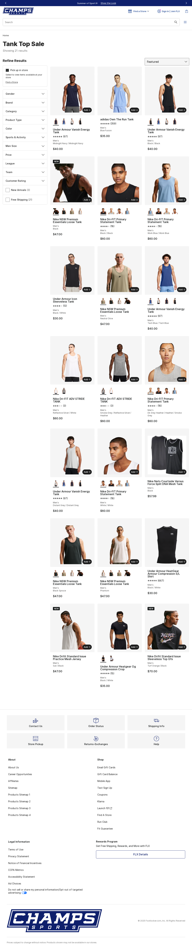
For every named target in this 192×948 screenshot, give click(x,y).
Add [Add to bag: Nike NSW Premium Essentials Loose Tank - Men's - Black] (87, 199)
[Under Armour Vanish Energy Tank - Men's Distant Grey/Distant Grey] (72, 121)
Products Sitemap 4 (19, 815)
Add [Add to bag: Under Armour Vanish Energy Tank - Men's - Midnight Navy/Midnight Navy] (87, 110)
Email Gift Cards (106, 767)
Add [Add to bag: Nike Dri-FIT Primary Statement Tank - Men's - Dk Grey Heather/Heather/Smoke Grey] (181, 379)
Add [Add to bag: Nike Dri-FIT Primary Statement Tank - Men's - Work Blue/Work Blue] (181, 199)
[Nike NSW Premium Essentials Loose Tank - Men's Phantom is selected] (103, 573)
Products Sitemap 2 (19, 801)
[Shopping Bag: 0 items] (186, 11)
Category (25, 111)
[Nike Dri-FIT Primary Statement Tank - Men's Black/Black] (159, 211)
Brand (25, 102)
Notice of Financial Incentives (25, 863)
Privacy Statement (18, 856)
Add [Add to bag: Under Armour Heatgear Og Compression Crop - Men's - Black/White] (134, 647)
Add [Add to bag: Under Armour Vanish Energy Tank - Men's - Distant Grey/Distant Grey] (87, 472)
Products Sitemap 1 (19, 794)
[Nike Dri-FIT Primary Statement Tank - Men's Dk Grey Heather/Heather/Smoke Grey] (111, 211)
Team (25, 172)
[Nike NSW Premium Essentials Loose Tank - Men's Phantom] (80, 211)
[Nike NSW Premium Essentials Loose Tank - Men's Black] (127, 301)
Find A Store (104, 815)
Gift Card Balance (107, 774)
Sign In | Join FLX (168, 11)
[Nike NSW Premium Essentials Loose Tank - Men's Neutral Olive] (72, 211)
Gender (25, 93)
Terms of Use (15, 849)
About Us (13, 767)
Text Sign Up (104, 787)
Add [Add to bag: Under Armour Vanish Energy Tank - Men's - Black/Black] (181, 110)
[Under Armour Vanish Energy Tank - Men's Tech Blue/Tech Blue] (64, 121)
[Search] (91, 22)
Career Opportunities (20, 774)
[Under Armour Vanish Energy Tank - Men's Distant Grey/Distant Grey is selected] (56, 483)
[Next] (186, 3)
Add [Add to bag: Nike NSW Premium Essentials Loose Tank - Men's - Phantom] (134, 561)
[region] (96, 3)
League (25, 163)
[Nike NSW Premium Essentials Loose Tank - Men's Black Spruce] (64, 211)
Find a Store (12, 82)
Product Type (25, 119)
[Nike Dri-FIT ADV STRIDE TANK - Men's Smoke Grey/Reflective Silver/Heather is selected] (103, 391)
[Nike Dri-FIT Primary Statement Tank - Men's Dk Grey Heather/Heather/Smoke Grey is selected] (151, 391)
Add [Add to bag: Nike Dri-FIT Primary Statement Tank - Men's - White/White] (134, 472)
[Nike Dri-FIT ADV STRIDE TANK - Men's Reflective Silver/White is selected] (56, 391)
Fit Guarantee (105, 828)
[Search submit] (176, 22)
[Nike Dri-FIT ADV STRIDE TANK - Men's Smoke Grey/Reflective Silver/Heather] (64, 391)
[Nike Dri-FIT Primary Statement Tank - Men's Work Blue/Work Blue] (127, 211)
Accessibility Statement (21, 876)
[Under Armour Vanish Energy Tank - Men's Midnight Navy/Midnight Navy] (175, 121)
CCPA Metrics (16, 869)
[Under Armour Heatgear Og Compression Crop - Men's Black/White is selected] (103, 658)
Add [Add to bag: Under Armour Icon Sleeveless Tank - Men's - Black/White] (87, 289)
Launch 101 (104, 808)
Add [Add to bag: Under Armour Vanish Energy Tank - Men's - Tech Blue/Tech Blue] (181, 289)
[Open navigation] (185, 22)
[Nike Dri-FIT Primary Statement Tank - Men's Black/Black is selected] (103, 211)
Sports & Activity (25, 137)
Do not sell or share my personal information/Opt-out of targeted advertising (45, 891)
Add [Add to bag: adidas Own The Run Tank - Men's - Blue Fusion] (134, 110)
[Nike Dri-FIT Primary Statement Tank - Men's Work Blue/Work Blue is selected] (151, 211)
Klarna (100, 801)
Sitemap (12, 787)
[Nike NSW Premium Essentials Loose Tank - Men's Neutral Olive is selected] (103, 301)
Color (25, 128)
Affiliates (13, 781)
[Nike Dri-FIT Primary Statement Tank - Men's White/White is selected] (103, 483)
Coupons (102, 794)
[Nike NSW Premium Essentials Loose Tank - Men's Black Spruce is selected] (56, 573)
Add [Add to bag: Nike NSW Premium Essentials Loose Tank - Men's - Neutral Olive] (134, 289)
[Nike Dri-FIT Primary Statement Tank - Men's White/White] (119, 211)
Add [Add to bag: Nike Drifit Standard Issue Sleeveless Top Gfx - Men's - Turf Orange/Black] (181, 647)
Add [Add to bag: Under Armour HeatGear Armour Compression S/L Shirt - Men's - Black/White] (181, 561)
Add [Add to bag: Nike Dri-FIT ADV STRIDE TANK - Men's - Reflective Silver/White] (87, 379)
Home (6, 35)
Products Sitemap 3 (19, 808)
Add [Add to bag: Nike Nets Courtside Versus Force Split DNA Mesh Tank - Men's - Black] (181, 472)
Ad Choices (14, 883)
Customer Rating (25, 180)
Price (25, 154)
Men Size (25, 145)
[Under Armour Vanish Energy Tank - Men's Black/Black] (80, 121)
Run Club (102, 821)
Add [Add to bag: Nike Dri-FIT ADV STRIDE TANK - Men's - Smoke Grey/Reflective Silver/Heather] (134, 379)
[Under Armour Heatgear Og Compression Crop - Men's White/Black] (111, 658)
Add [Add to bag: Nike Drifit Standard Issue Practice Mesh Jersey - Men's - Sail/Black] (87, 647)
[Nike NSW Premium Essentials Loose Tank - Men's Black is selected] (56, 211)
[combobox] (91, 22)
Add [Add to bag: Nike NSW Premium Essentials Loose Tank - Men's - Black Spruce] (87, 561)
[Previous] (5, 3)
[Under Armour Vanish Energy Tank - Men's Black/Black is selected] (151, 121)
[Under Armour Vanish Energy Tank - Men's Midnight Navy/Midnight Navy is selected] (56, 121)
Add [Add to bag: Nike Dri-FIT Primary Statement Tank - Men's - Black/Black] (134, 199)
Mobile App (103, 781)
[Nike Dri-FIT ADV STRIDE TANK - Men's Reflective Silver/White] (111, 391)
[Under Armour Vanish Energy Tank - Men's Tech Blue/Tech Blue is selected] (151, 301)
